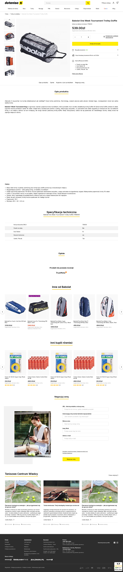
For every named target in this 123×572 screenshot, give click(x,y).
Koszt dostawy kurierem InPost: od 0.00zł (95, 55)
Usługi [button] (77, 8)
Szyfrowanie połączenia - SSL (50, 549)
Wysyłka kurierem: (95, 50)
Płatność (26, 546)
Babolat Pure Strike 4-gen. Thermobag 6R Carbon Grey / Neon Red (61, 322)
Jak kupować (27, 542)
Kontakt (7, 542)
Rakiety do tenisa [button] (13, 8)
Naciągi (41, 8)
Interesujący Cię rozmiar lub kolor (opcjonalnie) (77, 414)
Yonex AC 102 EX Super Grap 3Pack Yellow (15, 377)
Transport (26, 544)
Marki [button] (97, 8)
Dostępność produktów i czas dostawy (31, 554)
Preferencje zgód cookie (38, 567)
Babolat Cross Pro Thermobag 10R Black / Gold (37, 321)
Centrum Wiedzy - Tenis (49, 544)
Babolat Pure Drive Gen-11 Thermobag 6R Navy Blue (81, 321)
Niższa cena (66, 421)
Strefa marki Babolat (48, 546)
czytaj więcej (9, 519)
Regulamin (7, 544)
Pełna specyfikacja (77, 73)
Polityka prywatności (67, 453)
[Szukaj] (88, 3)
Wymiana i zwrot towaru (30, 551)
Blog (113, 8)
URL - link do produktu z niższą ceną (73, 406)
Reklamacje (27, 549)
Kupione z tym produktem (64, 82)
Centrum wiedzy (27, 524)
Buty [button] (24, 8)
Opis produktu (43, 82)
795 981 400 (67, 541)
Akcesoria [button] (67, 8)
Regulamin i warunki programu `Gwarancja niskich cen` (75, 451)
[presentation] (76, 445)
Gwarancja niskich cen (49, 542)
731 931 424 (67, 549)
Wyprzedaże (87, 8)
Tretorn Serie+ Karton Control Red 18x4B (37, 377)
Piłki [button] (49, 8)
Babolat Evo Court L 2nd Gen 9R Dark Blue (15, 321)
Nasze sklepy (106, 3)
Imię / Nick (66, 428)
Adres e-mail (67, 435)
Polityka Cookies (9, 546)
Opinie (52, 82)
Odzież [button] (57, 8)
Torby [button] (32, 8)
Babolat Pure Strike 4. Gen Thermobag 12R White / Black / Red (106, 321)
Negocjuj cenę (79, 82)
